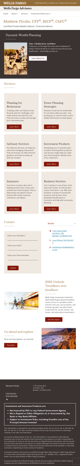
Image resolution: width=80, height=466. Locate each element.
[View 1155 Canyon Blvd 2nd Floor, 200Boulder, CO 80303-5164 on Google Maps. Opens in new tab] (62, 233)
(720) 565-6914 (41, 3)
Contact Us (53, 3)
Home (5, 14)
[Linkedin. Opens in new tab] (7, 399)
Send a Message (12, 396)
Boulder (51, 223)
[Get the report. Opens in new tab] (53, 319)
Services (24, 14)
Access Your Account (68, 3)
